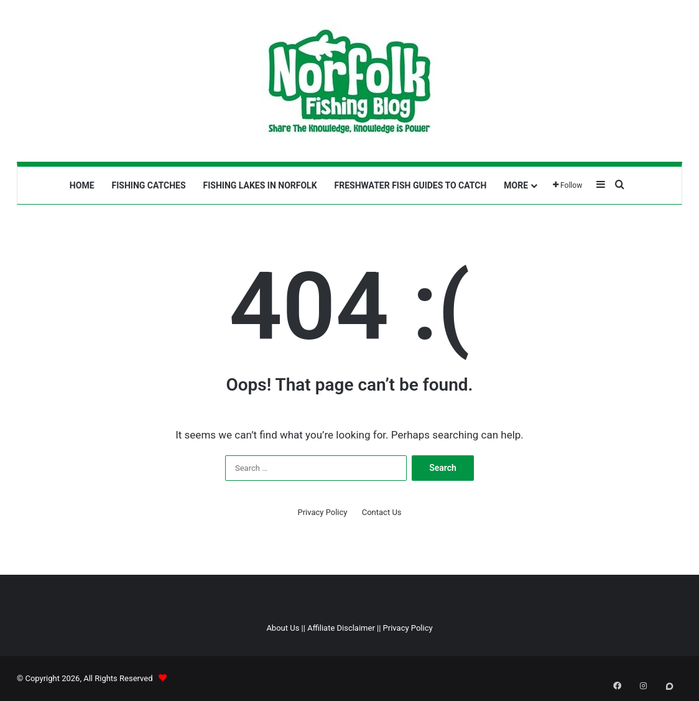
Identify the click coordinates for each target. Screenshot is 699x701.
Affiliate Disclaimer (341, 628)
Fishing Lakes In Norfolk (260, 185)
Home (82, 185)
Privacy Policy (322, 512)
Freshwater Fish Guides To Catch (411, 185)
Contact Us (382, 512)
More (516, 185)
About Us (282, 628)
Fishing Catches (149, 185)
